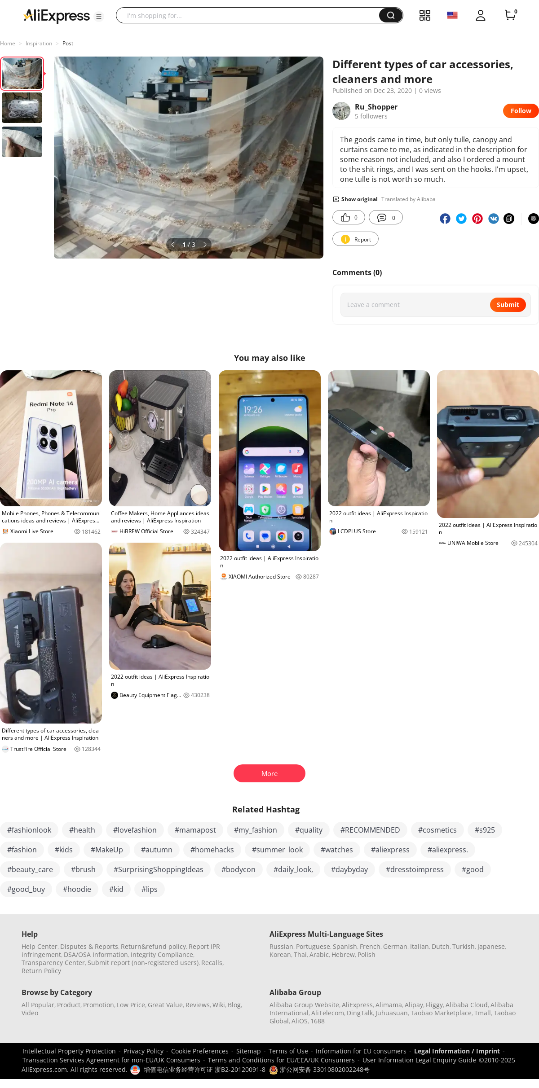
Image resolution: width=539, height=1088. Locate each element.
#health (82, 830)
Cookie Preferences (200, 1051)
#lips (149, 889)
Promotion (98, 1004)
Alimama (389, 1004)
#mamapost (195, 830)
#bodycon (238, 869)
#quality (309, 830)
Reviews (198, 1004)
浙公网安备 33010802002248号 (319, 1069)
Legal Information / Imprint (457, 1051)
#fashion (22, 850)
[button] (98, 16)
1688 (317, 1021)
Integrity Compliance (162, 954)
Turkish (463, 946)
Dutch (441, 946)
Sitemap (248, 1051)
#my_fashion (255, 830)
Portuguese (313, 946)
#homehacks (212, 850)
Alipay (414, 1004)
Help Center (39, 946)
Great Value (165, 1004)
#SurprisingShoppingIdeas (158, 869)
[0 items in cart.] (510, 15)
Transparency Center (53, 962)
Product (68, 1004)
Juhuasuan (392, 1013)
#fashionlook (29, 830)
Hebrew (343, 954)
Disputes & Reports (89, 946)
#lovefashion (135, 830)
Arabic (319, 954)
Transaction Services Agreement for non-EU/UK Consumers (111, 1060)
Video (30, 1013)
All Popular (38, 1004)
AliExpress (357, 1004)
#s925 (485, 830)
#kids (64, 850)
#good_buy (26, 889)
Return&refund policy (153, 946)
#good (473, 869)
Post (67, 43)
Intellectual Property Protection (69, 1051)
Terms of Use (288, 1051)
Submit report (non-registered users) (143, 962)
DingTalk (360, 1013)
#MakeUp (107, 850)
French (370, 946)
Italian (419, 946)
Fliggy (434, 1004)
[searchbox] (251, 15)
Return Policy (41, 970)
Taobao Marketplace (441, 1013)
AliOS (300, 1021)
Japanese (491, 946)
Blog (234, 1004)
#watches (337, 850)
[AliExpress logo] (57, 16)
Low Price (131, 1004)
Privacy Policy (143, 1051)
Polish (367, 954)
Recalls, (212, 962)
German (395, 946)
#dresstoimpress (415, 869)
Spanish (345, 946)
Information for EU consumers (361, 1051)
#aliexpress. (448, 850)
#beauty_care (30, 869)
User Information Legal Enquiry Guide (419, 1060)
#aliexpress (390, 850)
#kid (116, 889)
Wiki (218, 1004)
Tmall (482, 1013)
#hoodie (77, 889)
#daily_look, (293, 869)
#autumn (156, 850)
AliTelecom (327, 1013)
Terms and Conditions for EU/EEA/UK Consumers (281, 1060)
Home (7, 43)
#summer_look (277, 850)
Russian (281, 946)
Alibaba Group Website (304, 1004)
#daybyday (349, 869)
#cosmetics (437, 830)
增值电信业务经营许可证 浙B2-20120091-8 (204, 1069)
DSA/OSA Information (96, 954)
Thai (300, 954)
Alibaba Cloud (467, 1004)
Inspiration (39, 43)
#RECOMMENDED (370, 830)
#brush (83, 869)
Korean (280, 954)
